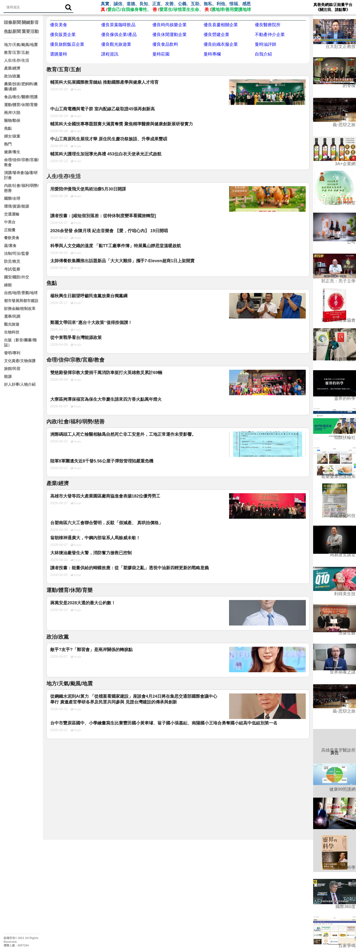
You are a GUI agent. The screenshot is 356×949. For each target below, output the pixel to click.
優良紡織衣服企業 (221, 44)
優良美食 (58, 24)
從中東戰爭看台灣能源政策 (76, 337)
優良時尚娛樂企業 (169, 24)
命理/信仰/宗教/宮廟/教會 (21, 162)
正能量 (9, 230)
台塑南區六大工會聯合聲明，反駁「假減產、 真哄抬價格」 (106, 522)
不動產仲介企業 (270, 34)
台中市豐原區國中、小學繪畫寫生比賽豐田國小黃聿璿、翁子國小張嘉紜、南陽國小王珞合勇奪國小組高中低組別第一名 (163, 723)
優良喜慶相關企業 (221, 24)
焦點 (8, 128)
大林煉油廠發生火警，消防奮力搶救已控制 (91, 552)
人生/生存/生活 (16, 60)
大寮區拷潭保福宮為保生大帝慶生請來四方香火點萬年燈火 (106, 399)
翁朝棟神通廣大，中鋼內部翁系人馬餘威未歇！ (95, 537)
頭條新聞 (12, 22)
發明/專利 (12, 353)
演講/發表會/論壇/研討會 (21, 175)
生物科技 (11, 332)
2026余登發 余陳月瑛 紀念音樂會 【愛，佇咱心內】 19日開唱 (109, 230)
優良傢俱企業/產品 (119, 34)
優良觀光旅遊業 (116, 44)
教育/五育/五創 (16, 53)
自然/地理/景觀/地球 (21, 293)
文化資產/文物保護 (19, 361)
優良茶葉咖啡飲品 (118, 24)
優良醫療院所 (268, 24)
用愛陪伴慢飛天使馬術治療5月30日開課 (88, 189)
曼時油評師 (265, 44)
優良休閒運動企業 (169, 34)
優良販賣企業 (63, 34)
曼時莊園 (161, 54)
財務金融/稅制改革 (19, 309)
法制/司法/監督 (16, 253)
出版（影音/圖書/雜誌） (20, 342)
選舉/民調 (12, 316)
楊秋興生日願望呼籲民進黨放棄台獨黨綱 (88, 295)
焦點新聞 (12, 31)
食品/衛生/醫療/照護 (21, 97)
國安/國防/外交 (16, 277)
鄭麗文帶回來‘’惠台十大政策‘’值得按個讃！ (91, 322)
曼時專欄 (212, 54)
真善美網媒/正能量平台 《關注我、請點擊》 (332, 7)
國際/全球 (12, 198)
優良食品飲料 (165, 44)
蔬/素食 (10, 246)
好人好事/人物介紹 (19, 384)
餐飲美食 (11, 238)
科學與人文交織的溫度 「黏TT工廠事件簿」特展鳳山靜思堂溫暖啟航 (115, 245)
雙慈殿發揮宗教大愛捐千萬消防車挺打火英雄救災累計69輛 (106, 372)
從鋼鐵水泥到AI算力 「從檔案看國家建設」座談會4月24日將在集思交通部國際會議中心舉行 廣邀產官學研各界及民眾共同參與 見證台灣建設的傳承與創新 (133, 699)
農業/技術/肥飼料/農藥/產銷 (21, 86)
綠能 (8, 285)
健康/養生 (12, 152)
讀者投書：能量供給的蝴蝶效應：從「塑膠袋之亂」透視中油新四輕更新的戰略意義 (129, 567)
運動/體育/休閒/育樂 (21, 105)
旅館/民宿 (12, 369)
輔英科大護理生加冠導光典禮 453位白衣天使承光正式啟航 (105, 154)
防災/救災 (12, 261)
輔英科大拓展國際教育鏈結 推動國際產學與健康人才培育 (104, 82)
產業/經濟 (12, 68)
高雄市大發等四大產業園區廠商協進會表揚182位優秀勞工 (105, 496)
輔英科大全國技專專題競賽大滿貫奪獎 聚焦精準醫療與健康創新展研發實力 (121, 124)
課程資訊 (109, 54)
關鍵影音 (30, 22)
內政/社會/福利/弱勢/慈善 (21, 188)
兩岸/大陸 (12, 113)
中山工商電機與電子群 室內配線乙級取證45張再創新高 (102, 109)
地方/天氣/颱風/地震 (21, 45)
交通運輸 (11, 214)
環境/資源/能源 (16, 206)
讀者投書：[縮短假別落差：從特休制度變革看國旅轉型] (103, 215)
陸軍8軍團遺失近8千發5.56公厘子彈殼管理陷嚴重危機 (101, 461)
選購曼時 (58, 54)
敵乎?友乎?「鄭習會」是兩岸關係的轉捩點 (91, 649)
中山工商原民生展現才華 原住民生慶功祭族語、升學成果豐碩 (108, 139)
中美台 (9, 222)
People (77, 89)
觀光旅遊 (11, 324)
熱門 (8, 144)
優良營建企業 (216, 34)
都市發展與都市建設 (21, 301)
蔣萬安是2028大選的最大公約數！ (82, 602)
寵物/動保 (12, 120)
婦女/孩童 (12, 136)
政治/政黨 (12, 76)
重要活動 (30, 31)
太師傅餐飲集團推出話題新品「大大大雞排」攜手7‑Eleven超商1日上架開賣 (122, 260)
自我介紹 (263, 54)
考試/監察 (12, 269)
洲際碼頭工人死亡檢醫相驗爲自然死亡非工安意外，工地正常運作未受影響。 (123, 434)
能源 (8, 376)
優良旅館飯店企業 (67, 44)
